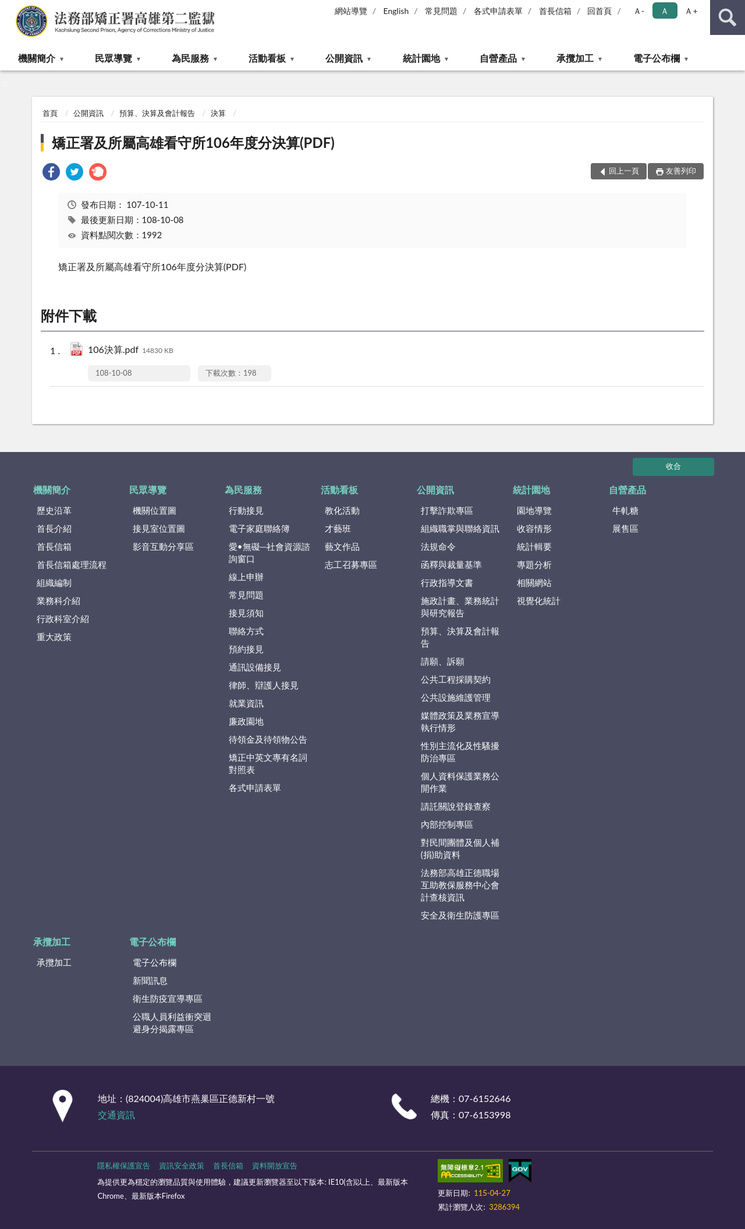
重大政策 (54, 636)
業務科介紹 (58, 600)
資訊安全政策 (181, 1165)
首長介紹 (54, 528)
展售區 (625, 528)
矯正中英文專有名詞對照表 (268, 763)
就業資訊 (246, 703)
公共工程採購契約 (456, 679)
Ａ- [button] (638, 11)
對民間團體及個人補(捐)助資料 (460, 848)
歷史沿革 (54, 510)
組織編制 (54, 582)
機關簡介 (36, 57)
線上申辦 (246, 576)
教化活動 (342, 510)
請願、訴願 (442, 661)
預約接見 (246, 649)
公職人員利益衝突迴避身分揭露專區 (172, 1022)
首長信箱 (555, 11)
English (396, 11)
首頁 (50, 113)
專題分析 (534, 564)
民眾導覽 (113, 57)
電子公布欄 (656, 57)
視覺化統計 (538, 600)
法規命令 (438, 546)
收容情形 (534, 528)
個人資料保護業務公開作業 (460, 782)
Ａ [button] (665, 11)
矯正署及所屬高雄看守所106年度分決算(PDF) (193, 142)
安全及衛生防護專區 (460, 915)
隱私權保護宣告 (123, 1165)
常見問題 (441, 11)
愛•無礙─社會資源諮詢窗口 (269, 552)
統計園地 (421, 57)
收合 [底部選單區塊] (673, 466)
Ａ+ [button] (690, 11)
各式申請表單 (498, 11)
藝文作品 (342, 546)
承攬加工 (575, 57)
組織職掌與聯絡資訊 (460, 528)
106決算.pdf (130, 350)
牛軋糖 (625, 510)
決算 (218, 113)
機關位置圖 (154, 510)
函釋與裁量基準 (451, 564)
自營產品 (498, 57)
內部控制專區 (447, 824)
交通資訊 (116, 1114)
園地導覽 (534, 510)
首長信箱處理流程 (72, 564)
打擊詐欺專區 (447, 510)
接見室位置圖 (159, 528)
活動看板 (267, 57)
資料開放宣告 (274, 1165)
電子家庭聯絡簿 (259, 528)
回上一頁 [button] (624, 170)
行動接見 (246, 510)
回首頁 (599, 11)
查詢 (727, 17)
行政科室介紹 (63, 618)
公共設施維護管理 (456, 697)
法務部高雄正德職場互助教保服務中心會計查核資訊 (460, 884)
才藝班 (338, 528)
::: (9, 8)
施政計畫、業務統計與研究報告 (460, 606)
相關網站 (534, 582)
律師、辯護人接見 (264, 685)
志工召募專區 (351, 564)
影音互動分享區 (163, 546)
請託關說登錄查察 (456, 806)
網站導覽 (351, 11)
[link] (51, 173)
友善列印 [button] (681, 170)
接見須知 (246, 613)
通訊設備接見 (255, 667)
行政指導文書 (447, 582)
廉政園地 (246, 721)
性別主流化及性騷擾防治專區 (460, 751)
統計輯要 (534, 546)
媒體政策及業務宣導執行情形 (460, 721)
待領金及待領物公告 (268, 739)
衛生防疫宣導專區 (168, 998)
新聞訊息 (150, 980)
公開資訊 (344, 57)
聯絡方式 (246, 631)
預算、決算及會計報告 (157, 113)
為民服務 (190, 57)
